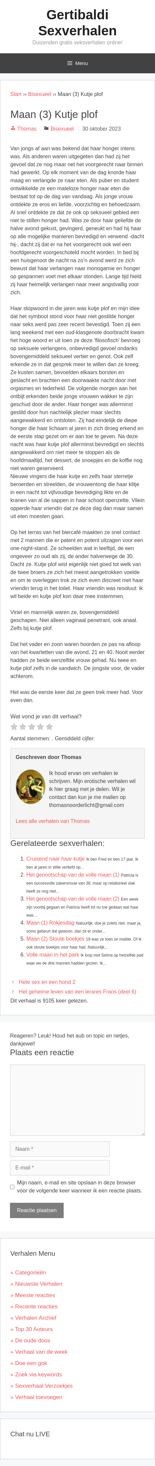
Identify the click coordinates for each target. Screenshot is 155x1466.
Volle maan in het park (52, 955)
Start (16, 94)
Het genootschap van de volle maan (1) (72, 875)
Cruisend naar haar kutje (55, 859)
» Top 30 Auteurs (31, 1329)
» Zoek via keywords (36, 1374)
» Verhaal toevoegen (36, 1397)
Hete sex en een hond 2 (47, 982)
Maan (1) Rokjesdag (50, 923)
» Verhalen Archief (33, 1318)
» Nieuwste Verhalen (36, 1284)
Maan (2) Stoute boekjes (55, 939)
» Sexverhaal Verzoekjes (41, 1386)
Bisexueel (39, 94)
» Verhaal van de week (39, 1352)
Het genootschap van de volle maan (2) (72, 899)
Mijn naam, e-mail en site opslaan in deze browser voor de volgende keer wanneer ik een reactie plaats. (79, 1186)
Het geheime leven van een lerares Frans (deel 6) (77, 992)
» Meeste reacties (32, 1295)
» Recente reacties (34, 1306)
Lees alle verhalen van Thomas (53, 821)
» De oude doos (30, 1340)
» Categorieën (28, 1272)
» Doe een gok (28, 1363)
